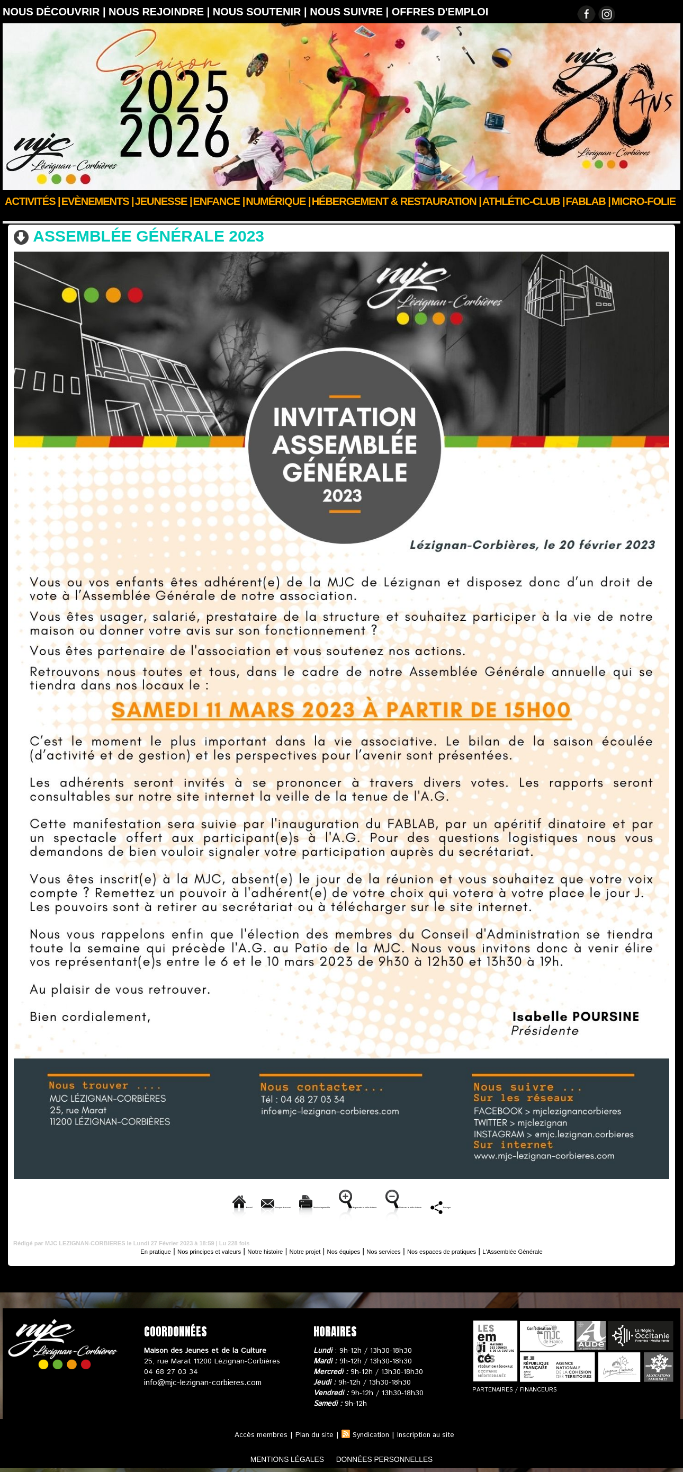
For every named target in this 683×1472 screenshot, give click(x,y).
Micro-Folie (644, 201)
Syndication (370, 1434)
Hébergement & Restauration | (396, 201)
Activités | (32, 201)
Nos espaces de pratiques (469, 1249)
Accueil (15, 215)
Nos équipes (343, 1249)
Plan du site (311, 1434)
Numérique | (278, 201)
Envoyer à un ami (176, 1205)
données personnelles (396, 1457)
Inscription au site (429, 1434)
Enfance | (219, 201)
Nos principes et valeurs (170, 1249)
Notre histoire (242, 1249)
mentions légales (275, 1457)
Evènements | (97, 201)
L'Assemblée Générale (137, 215)
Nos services (394, 1249)
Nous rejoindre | (161, 11)
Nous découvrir (64, 215)
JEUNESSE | (163, 201)
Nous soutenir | (261, 11)
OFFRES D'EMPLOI (440, 11)
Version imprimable (265, 1205)
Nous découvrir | (56, 11)
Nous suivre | (351, 11)
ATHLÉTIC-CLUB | (523, 201)
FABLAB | (588, 201)
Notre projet (293, 1249)
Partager (572, 1205)
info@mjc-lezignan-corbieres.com (200, 1381)
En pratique (101, 1249)
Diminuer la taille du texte (488, 1205)
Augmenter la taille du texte (371, 1205)
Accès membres (256, 1434)
